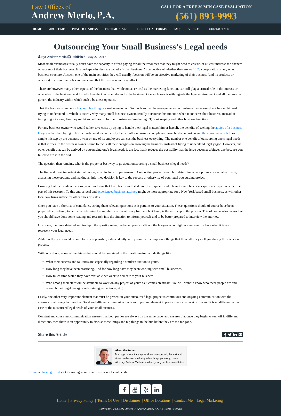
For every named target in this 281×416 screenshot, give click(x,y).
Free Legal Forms (151, 29)
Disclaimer (131, 400)
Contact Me (219, 29)
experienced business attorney (117, 191)
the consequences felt (216, 133)
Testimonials (116, 29)
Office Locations (157, 400)
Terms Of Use (108, 400)
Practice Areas (85, 29)
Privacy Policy (81, 400)
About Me (57, 29)
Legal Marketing (210, 400)
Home (37, 29)
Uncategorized (50, 372)
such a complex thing (87, 108)
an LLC (194, 69)
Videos (194, 29)
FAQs (177, 29)
